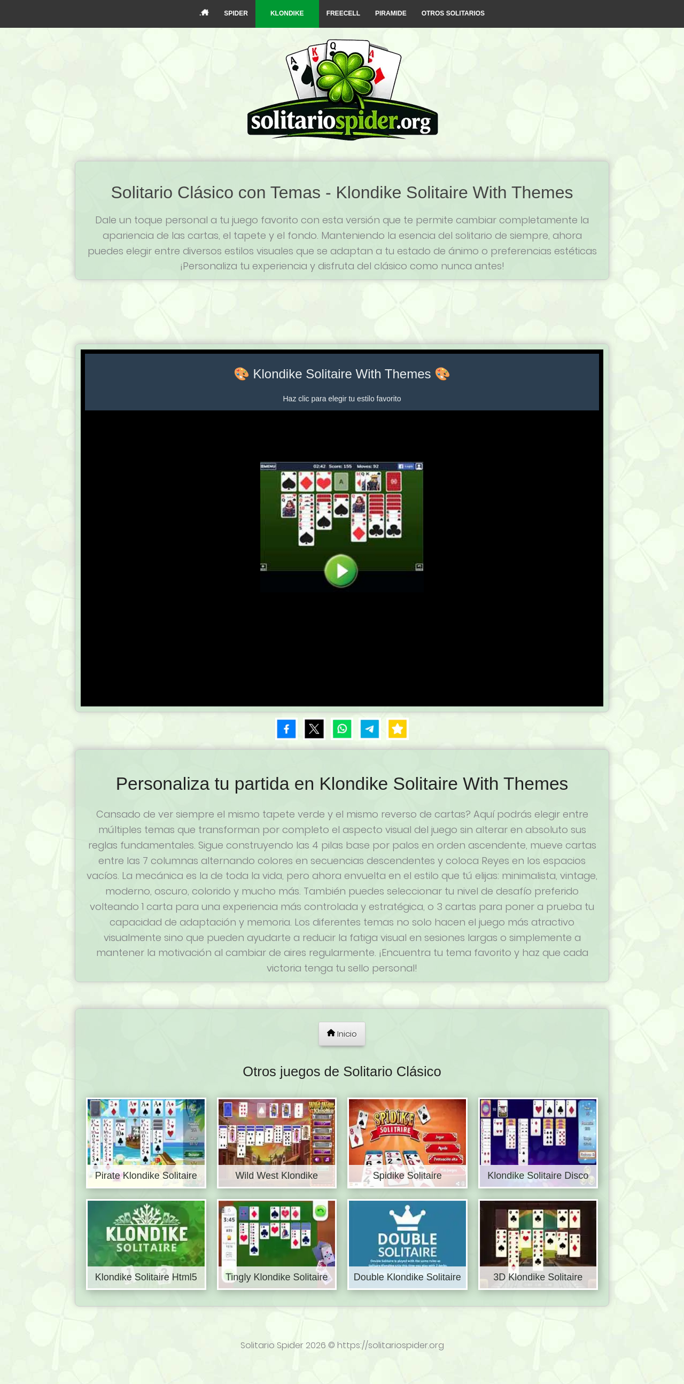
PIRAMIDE (391, 13)
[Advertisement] (342, 309)
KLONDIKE (287, 13)
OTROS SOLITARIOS (453, 13)
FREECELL (343, 13)
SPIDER (236, 13)
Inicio (342, 1033)
